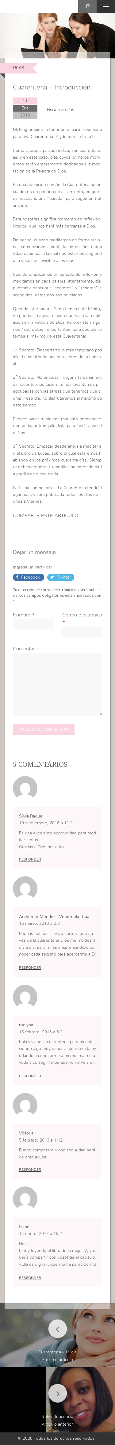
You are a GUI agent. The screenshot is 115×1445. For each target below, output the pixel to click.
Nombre (21, 614)
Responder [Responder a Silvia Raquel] (30, 859)
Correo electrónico (82, 614)
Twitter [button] (63, 577)
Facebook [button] (30, 577)
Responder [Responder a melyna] (30, 1076)
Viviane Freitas (60, 110)
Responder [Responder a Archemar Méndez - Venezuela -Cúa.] (30, 967)
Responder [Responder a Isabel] (30, 1278)
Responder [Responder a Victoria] (30, 1169)
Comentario (25, 648)
